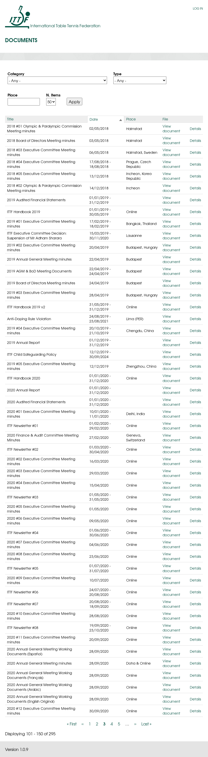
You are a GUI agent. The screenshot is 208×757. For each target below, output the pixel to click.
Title (10, 118)
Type (117, 73)
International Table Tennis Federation (65, 25)
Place (12, 94)
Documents (21, 40)
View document (171, 128)
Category (16, 73)
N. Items (53, 94)
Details (195, 128)
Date (94, 119)
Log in (198, 8)
